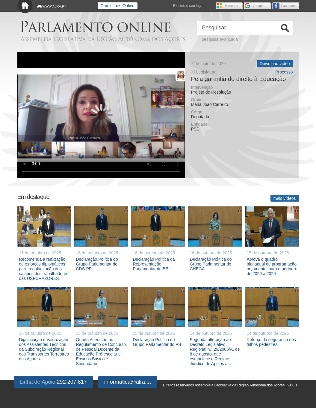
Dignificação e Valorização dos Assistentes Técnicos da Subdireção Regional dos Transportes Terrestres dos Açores (44, 349)
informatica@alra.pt (127, 382)
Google (258, 6)
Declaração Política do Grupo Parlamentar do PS (157, 342)
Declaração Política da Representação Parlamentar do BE (154, 264)
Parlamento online (95, 26)
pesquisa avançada (220, 39)
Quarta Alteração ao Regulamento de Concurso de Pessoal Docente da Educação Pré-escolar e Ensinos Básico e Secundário (101, 351)
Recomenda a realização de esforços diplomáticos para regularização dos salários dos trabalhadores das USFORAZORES (43, 269)
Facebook (288, 6)
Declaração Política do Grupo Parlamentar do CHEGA (211, 264)
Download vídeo (275, 63)
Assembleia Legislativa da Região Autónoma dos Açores (102, 39)
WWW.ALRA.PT (54, 6)
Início (25, 7)
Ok (285, 28)
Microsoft (231, 6)
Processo (284, 72)
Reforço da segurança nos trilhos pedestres (271, 342)
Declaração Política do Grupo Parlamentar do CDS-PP (97, 264)
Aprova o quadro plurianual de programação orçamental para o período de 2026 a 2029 (272, 266)
